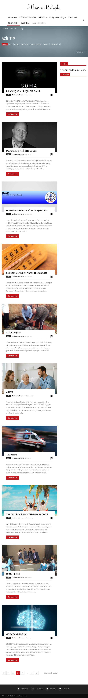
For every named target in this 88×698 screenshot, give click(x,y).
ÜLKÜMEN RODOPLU (27, 18)
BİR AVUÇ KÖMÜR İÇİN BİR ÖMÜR (23, 91)
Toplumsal (53, 44)
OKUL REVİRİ (13, 574)
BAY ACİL (43, 18)
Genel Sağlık (24, 44)
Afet (10, 44)
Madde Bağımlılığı (35, 44)
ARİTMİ (10, 392)
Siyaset (46, 44)
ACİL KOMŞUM (13, 332)
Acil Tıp (5, 44)
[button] (83, 20)
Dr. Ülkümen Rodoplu (18, 94)
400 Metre (11, 454)
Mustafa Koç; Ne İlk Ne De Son (21, 151)
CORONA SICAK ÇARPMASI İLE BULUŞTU (26, 273)
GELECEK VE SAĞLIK (16, 634)
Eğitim (16, 44)
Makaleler (13, 23)
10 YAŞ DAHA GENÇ (57, 18)
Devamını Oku (12, 114)
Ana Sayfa (12, 18)
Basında (25, 23)
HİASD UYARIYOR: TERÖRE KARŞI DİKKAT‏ (27, 210)
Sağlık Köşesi (39, 23)
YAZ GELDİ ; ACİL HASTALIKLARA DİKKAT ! (27, 514)
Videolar (72, 18)
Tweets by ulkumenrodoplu (73, 70)
